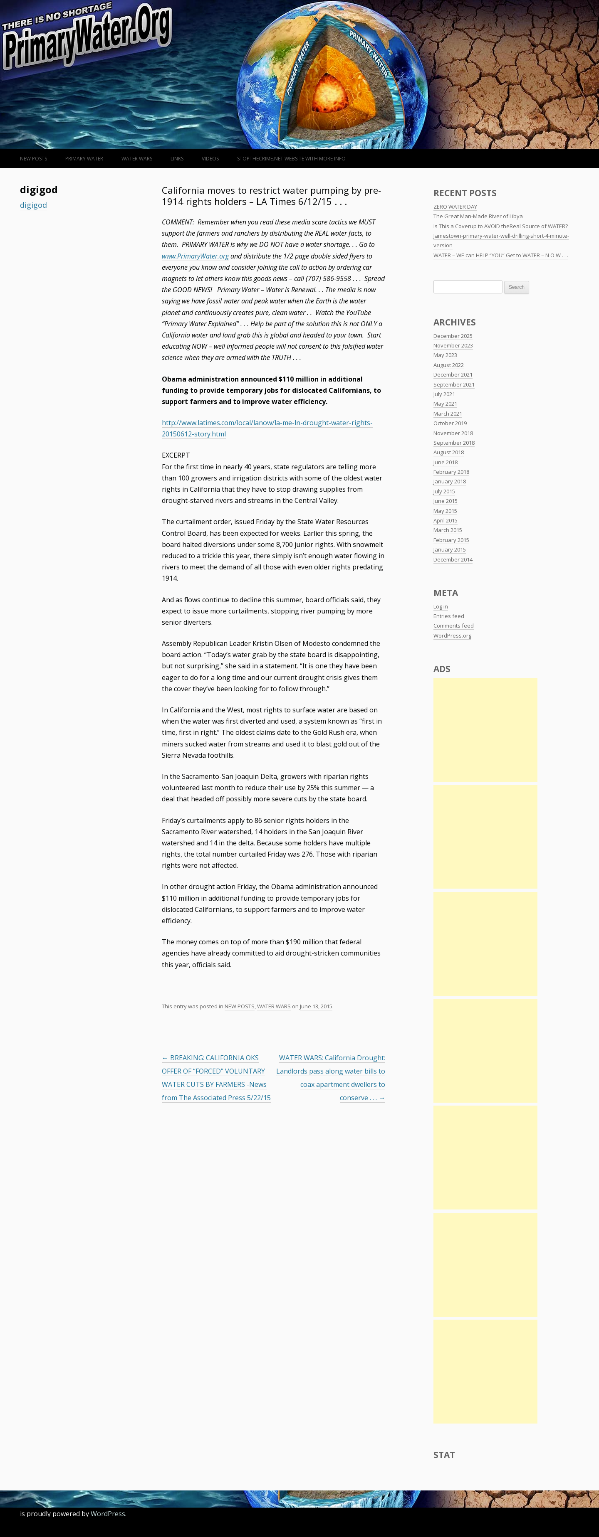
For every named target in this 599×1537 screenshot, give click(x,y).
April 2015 (445, 520)
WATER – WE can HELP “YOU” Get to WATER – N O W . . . (500, 255)
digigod (33, 205)
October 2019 (450, 423)
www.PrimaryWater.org (195, 256)
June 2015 (445, 501)
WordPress (108, 1513)
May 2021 (445, 403)
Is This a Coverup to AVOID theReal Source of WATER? (500, 226)
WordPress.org (452, 635)
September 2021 (454, 384)
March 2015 (447, 530)
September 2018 (454, 442)
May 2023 (445, 355)
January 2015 (449, 549)
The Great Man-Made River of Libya (478, 216)
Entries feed (448, 616)
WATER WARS (136, 158)
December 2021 (453, 374)
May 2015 (445, 511)
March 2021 (447, 413)
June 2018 (445, 462)
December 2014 (453, 559)
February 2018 (451, 471)
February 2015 (451, 540)
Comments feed (453, 625)
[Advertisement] (485, 730)
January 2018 (449, 481)
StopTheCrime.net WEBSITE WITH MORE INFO (291, 158)
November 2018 (453, 433)
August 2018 (448, 452)
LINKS (177, 158)
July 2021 (444, 394)
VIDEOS (210, 158)
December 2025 (453, 336)
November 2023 (453, 345)
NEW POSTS (33, 158)
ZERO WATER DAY (455, 206)
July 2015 (444, 491)
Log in (440, 606)
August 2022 (448, 365)
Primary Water (84, 158)
